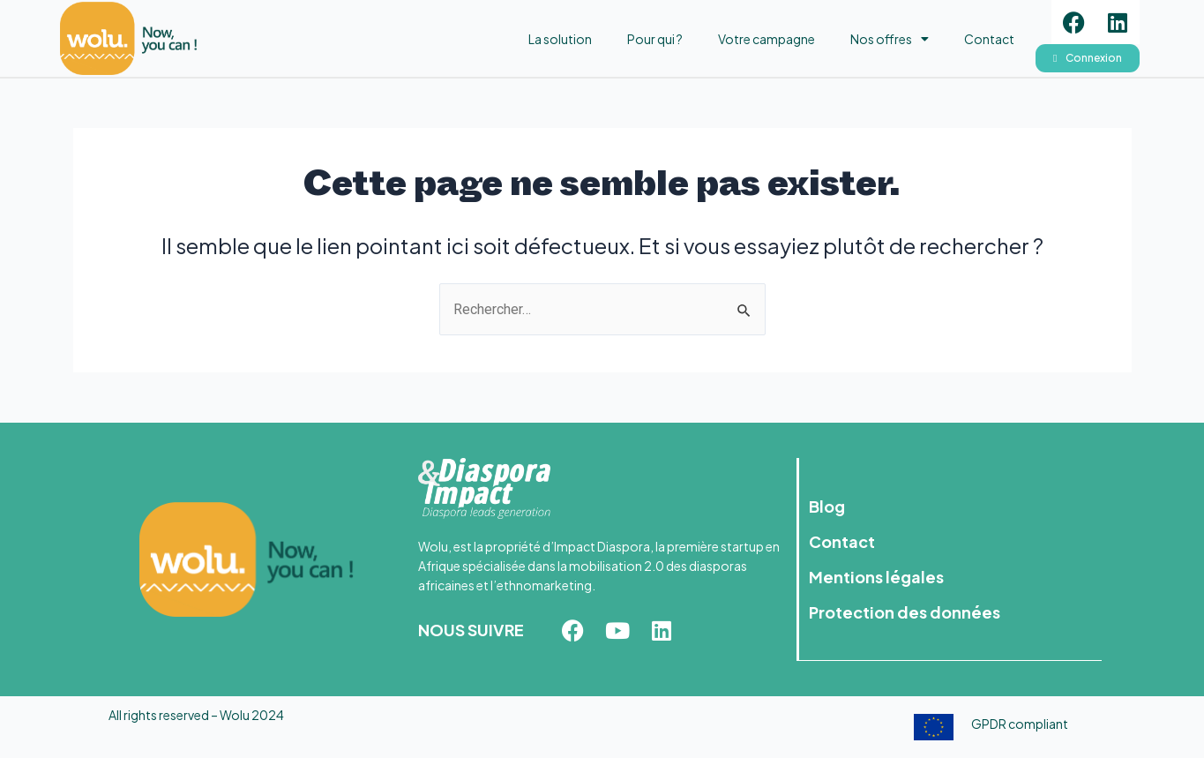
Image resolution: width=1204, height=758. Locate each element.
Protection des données (905, 612)
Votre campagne (766, 39)
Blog (828, 506)
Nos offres (889, 39)
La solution (560, 39)
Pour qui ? (655, 39)
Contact (989, 39)
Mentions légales (877, 577)
